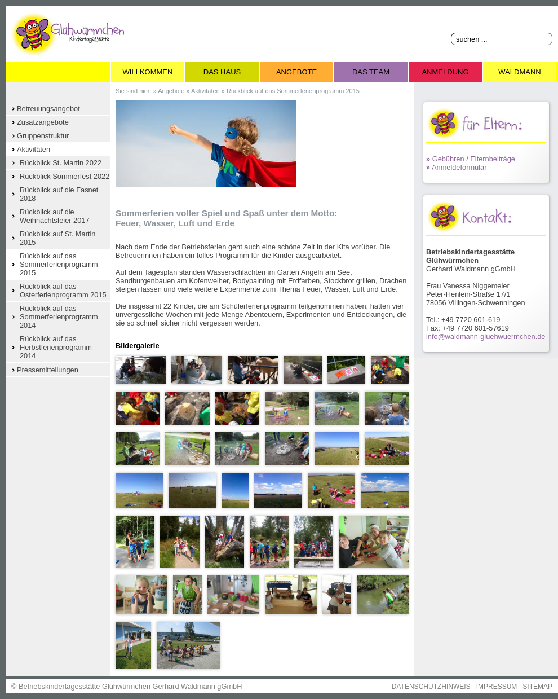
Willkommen (148, 72)
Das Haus (222, 72)
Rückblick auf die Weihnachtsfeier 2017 (55, 216)
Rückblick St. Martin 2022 (60, 163)
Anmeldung (445, 72)
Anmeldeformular (456, 167)
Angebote (296, 72)
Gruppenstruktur (43, 135)
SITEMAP (537, 687)
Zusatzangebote (43, 122)
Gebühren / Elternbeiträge (470, 159)
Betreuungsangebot (48, 108)
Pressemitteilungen (47, 370)
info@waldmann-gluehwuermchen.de (485, 336)
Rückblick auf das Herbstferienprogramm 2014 (56, 347)
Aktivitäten (33, 149)
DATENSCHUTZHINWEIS (431, 687)
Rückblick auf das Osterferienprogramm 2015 (63, 290)
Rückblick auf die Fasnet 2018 (59, 194)
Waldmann (519, 72)
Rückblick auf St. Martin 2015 (57, 238)
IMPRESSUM (496, 687)
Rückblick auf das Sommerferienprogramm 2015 (59, 264)
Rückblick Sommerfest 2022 (64, 176)
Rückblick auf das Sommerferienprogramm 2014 (59, 316)
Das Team (370, 72)
